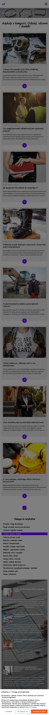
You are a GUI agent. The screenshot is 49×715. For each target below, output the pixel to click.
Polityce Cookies (30, 707)
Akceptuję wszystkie (39, 711)
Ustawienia (8, 711)
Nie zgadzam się (22, 711)
